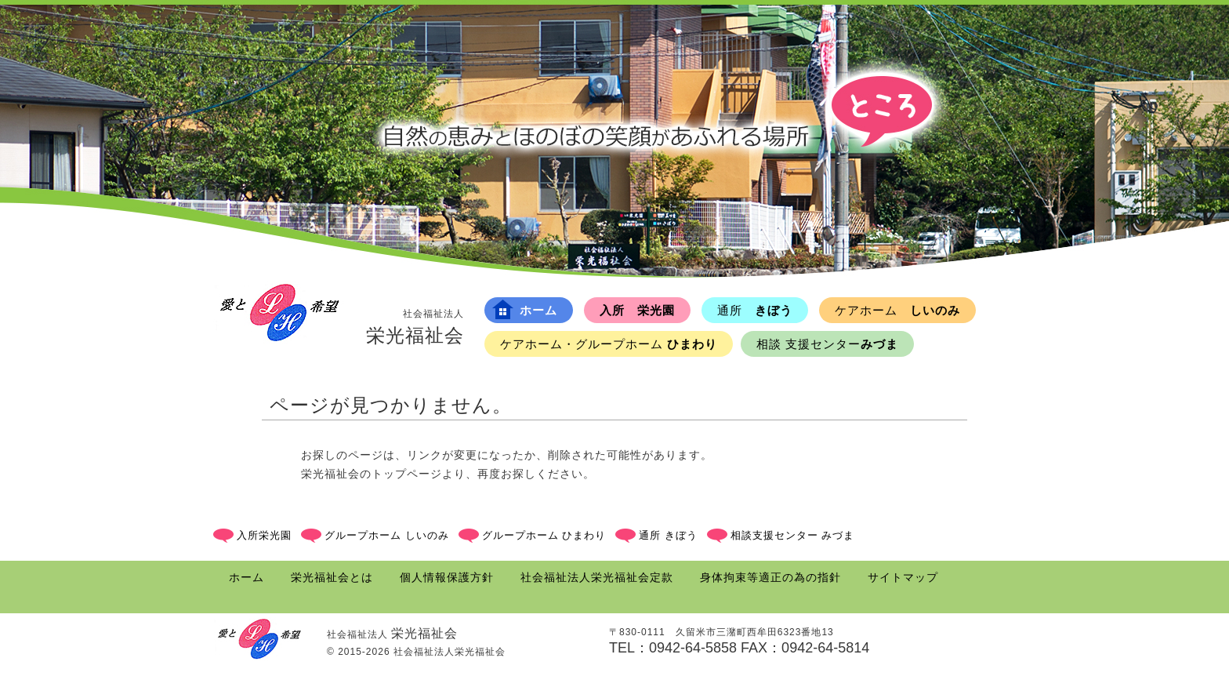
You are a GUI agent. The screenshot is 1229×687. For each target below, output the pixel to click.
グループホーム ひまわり (544, 535)
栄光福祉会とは (332, 577)
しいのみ (897, 310)
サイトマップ (903, 577)
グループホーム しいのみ (386, 535)
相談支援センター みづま (793, 535)
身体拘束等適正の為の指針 (770, 577)
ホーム (524, 309)
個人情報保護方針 (447, 577)
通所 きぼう (668, 535)
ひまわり (608, 344)
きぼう (754, 310)
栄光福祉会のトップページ (371, 473)
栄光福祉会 (415, 326)
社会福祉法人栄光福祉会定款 (596, 577)
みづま (827, 344)
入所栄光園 (264, 535)
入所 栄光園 (637, 310)
